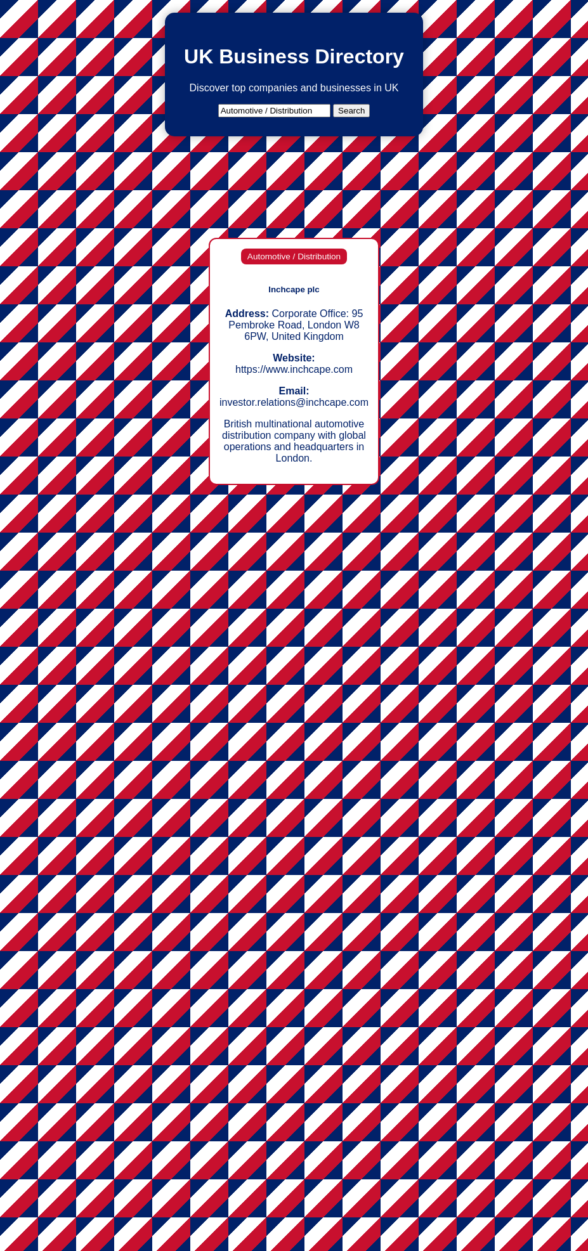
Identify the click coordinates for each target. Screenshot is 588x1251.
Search (351, 110)
